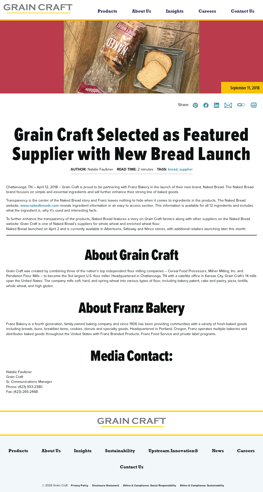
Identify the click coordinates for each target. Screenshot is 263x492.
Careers (207, 11)
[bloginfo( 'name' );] (45, 9)
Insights (174, 11)
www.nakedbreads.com (39, 205)
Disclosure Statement (105, 485)
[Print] (254, 105)
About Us (141, 11)
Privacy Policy (79, 485)
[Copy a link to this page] (241, 105)
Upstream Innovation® (173, 450)
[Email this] (228, 105)
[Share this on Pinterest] (195, 105)
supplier (186, 169)
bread (172, 169)
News (218, 450)
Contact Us (242, 11)
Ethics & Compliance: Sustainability (202, 485)
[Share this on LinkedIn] (216, 105)
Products (107, 11)
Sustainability (120, 450)
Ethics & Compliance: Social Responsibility (149, 485)
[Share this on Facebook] (206, 105)
